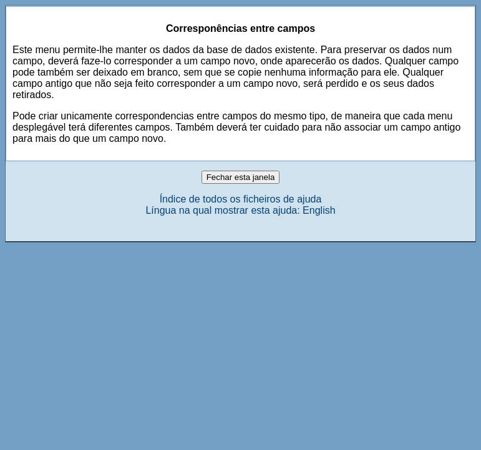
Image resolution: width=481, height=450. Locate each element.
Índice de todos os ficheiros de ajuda (241, 199)
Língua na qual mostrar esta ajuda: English (240, 210)
